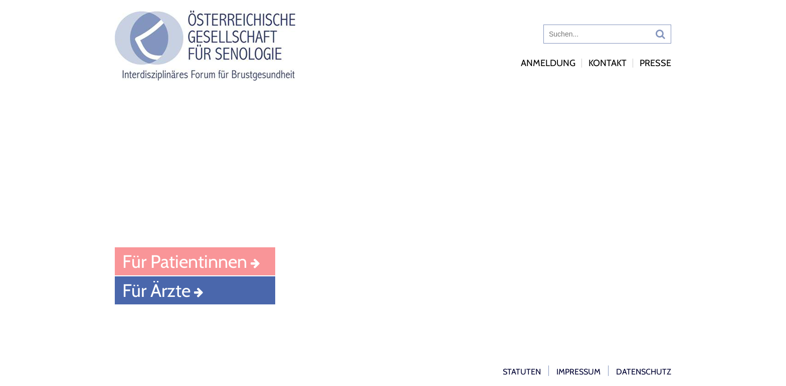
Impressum (578, 371)
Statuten (522, 371)
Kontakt (607, 63)
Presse (655, 63)
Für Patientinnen (184, 261)
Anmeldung (548, 63)
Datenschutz (643, 371)
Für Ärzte (156, 290)
